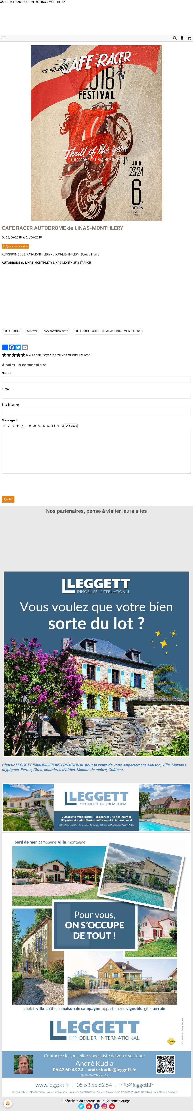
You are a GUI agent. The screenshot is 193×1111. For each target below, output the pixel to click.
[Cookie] (8, 1103)
